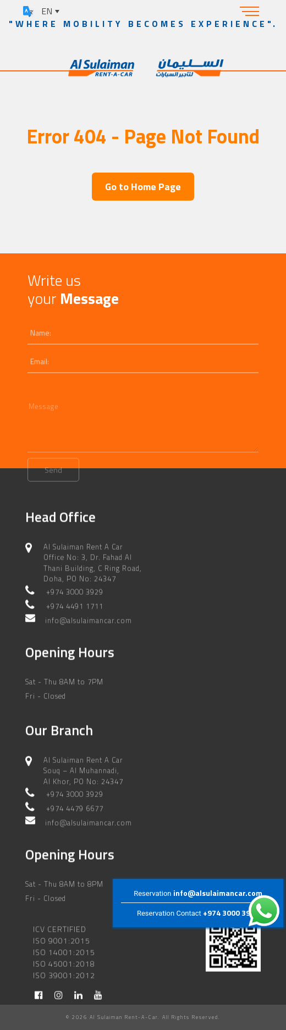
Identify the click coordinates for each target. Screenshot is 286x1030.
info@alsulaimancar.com (217, 893)
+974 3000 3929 (231, 912)
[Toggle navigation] (250, 11)
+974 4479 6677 (74, 804)
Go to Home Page (143, 186)
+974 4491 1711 (74, 601)
